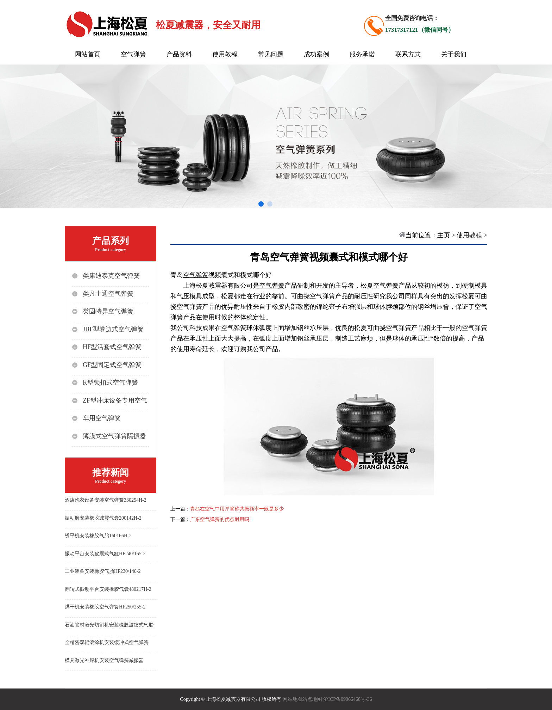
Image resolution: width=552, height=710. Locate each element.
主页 (443, 235)
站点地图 (312, 699)
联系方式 (408, 54)
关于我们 (453, 54)
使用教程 (225, 54)
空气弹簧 (133, 54)
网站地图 (292, 699)
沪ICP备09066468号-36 (347, 699)
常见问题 (270, 54)
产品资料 (179, 54)
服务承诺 (362, 54)
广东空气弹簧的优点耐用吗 (219, 519)
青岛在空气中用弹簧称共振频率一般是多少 (237, 509)
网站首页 (87, 54)
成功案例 (316, 54)
